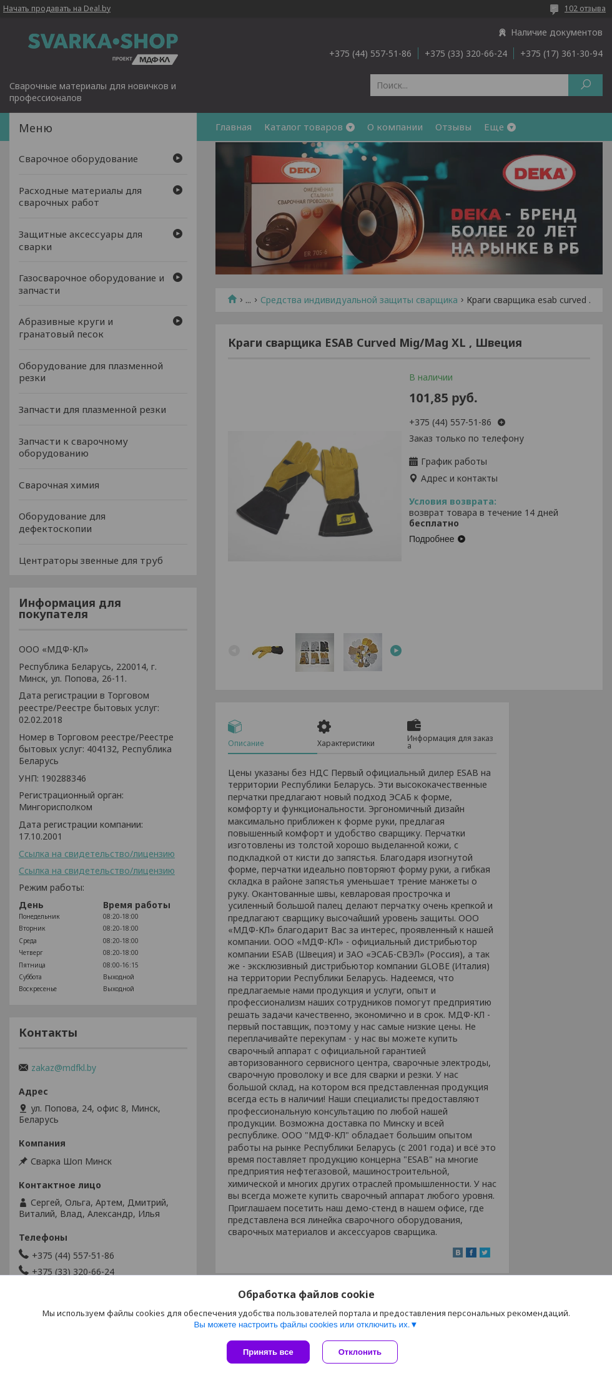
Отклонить (360, 1352)
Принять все (268, 1352)
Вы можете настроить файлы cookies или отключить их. (302, 1324)
